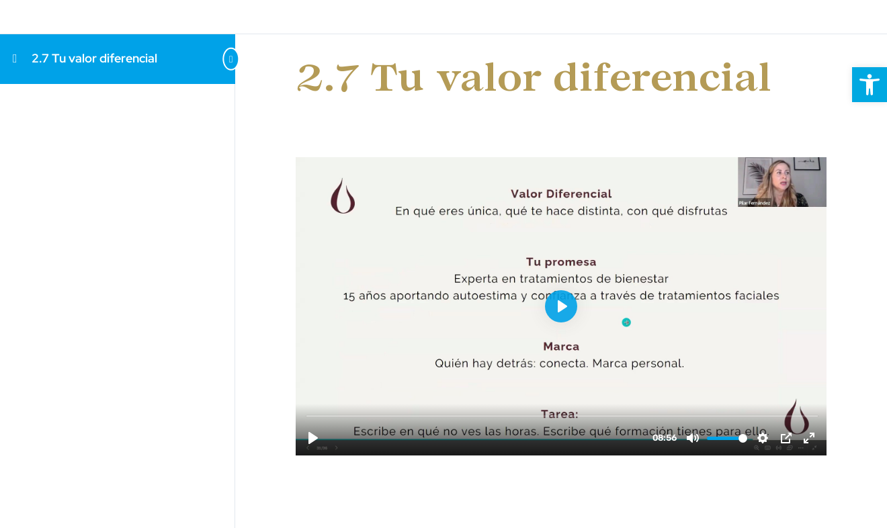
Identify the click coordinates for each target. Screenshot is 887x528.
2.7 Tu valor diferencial (94, 58)
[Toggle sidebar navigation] (208, 59)
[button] (869, 84)
